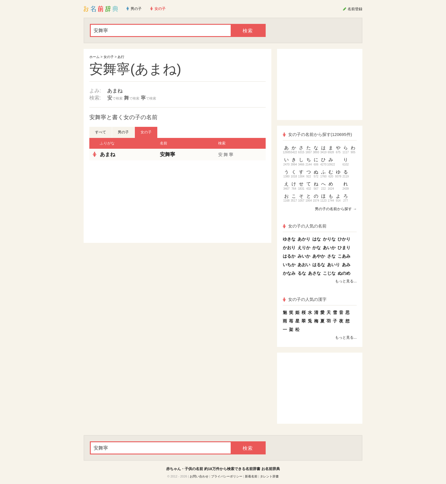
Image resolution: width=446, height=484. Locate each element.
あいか (329, 247)
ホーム (94, 57)
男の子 (123, 132)
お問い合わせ (199, 476)
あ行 (120, 57)
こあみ (344, 256)
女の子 (109, 57)
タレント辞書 (269, 476)
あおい (304, 264)
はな (316, 239)
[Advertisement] (132, 201)
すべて (100, 132)
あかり (304, 239)
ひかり (344, 239)
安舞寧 (167, 154)
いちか (289, 264)
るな (302, 273)
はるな (318, 264)
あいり (333, 264)
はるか (289, 256)
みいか (304, 256)
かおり (289, 247)
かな (316, 247)
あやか (318, 256)
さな (331, 256)
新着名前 (251, 476)
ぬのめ (344, 273)
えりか (304, 247)
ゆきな (289, 239)
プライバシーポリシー (226, 476)
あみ (346, 264)
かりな (329, 239)
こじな (329, 273)
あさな (314, 273)
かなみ (289, 273)
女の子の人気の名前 (305, 226)
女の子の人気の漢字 (305, 299)
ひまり (344, 247)
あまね (115, 91)
